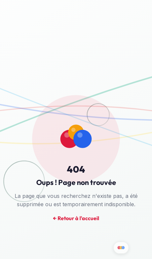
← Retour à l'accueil (76, 218)
